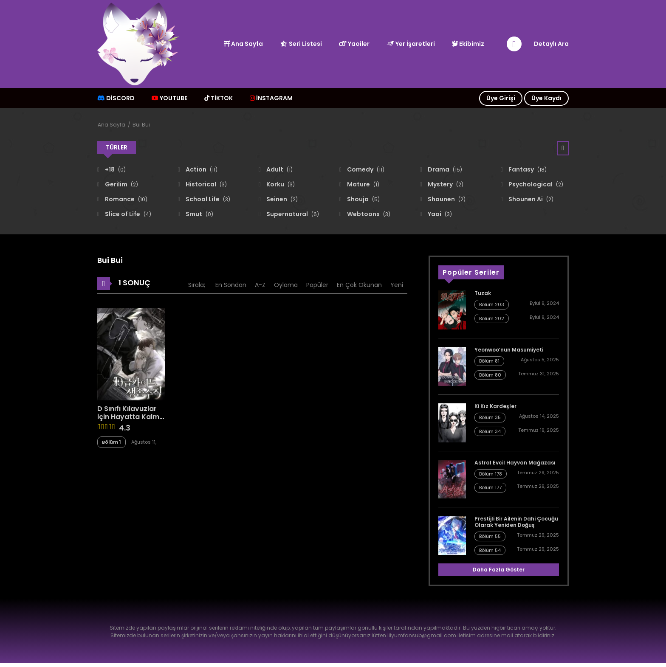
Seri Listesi (301, 43)
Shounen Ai (530, 199)
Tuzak (482, 293)
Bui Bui (141, 124)
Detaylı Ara (551, 43)
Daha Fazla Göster (499, 569)
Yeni (396, 285)
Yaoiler (354, 43)
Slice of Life (127, 214)
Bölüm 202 (491, 318)
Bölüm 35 (490, 417)
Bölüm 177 (490, 487)
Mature (362, 184)
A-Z (260, 285)
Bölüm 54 (490, 550)
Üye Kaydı (546, 98)
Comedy (365, 169)
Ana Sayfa (243, 43)
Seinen (281, 199)
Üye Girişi (500, 98)
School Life (207, 199)
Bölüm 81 (489, 360)
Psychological (535, 184)
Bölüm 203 (491, 304)
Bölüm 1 (111, 442)
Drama (444, 169)
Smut (198, 214)
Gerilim (121, 184)
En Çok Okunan (359, 285)
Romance (125, 199)
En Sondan (230, 285)
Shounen (446, 199)
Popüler (317, 285)
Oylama (286, 285)
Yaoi (439, 214)
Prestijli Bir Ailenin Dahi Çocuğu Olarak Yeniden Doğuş (516, 521)
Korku (280, 184)
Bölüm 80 (490, 374)
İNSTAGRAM (271, 98)
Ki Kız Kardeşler (495, 406)
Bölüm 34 (490, 431)
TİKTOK (218, 98)
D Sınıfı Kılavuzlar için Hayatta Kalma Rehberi (130, 417)
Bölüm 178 (490, 473)
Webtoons (368, 214)
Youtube (169, 98)
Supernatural (292, 214)
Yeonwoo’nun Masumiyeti (508, 349)
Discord (116, 98)
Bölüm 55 (490, 536)
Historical (205, 184)
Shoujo (363, 199)
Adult (279, 169)
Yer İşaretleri (411, 43)
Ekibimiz (468, 43)
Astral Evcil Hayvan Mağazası (515, 462)
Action (200, 169)
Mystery (444, 184)
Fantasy (527, 169)
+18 (115, 169)
